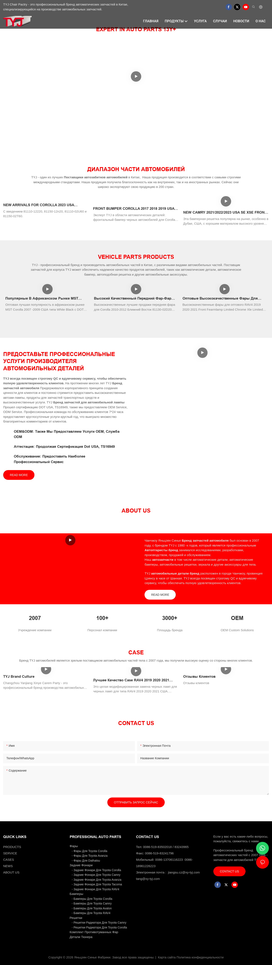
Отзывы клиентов (199, 677)
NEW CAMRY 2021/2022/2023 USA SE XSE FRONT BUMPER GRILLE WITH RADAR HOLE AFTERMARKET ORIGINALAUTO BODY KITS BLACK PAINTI (225, 212)
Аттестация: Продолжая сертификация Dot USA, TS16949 (64, 447)
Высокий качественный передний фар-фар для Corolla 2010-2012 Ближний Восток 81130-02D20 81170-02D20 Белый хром (134, 298)
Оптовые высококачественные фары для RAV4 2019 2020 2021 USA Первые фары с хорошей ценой (220, 298)
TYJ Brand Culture (18, 677)
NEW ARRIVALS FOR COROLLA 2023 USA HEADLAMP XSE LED (38, 205)
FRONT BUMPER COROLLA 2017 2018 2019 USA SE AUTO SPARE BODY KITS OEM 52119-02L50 (133, 209)
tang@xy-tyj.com (148, 878)
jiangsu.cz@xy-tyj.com (184, 872)
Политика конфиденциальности (200, 957)
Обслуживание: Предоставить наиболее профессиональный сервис (49, 459)
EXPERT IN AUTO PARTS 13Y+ (136, 29)
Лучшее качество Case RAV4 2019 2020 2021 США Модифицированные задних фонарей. (132, 680)
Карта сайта (167, 957)
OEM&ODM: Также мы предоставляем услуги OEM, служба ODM (66, 434)
